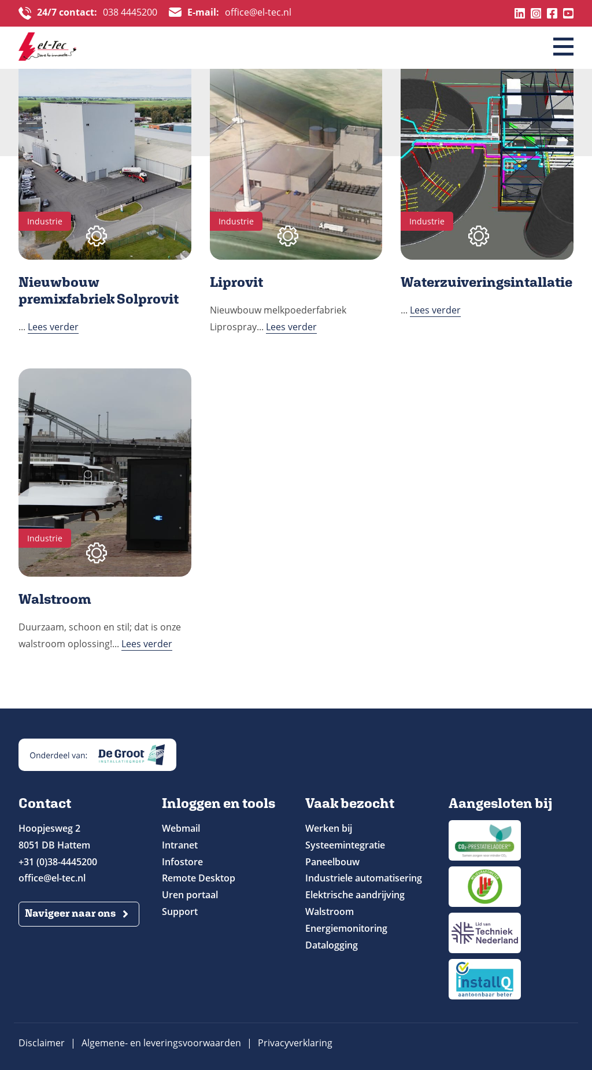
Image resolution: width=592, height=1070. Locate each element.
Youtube (568, 13)
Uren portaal (190, 894)
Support (180, 911)
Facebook (552, 13)
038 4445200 (97, 13)
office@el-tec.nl (239, 13)
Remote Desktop (198, 878)
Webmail (181, 828)
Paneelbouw (332, 861)
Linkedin (520, 13)
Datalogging (331, 945)
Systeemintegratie (345, 845)
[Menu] (563, 47)
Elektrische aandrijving (355, 894)
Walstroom (329, 911)
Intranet (180, 845)
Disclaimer (41, 1042)
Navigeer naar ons (70, 913)
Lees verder (53, 326)
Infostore (182, 861)
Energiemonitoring (346, 928)
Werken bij (328, 828)
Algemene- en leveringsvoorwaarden (161, 1042)
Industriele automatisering (363, 878)
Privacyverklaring (295, 1042)
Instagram (536, 13)
